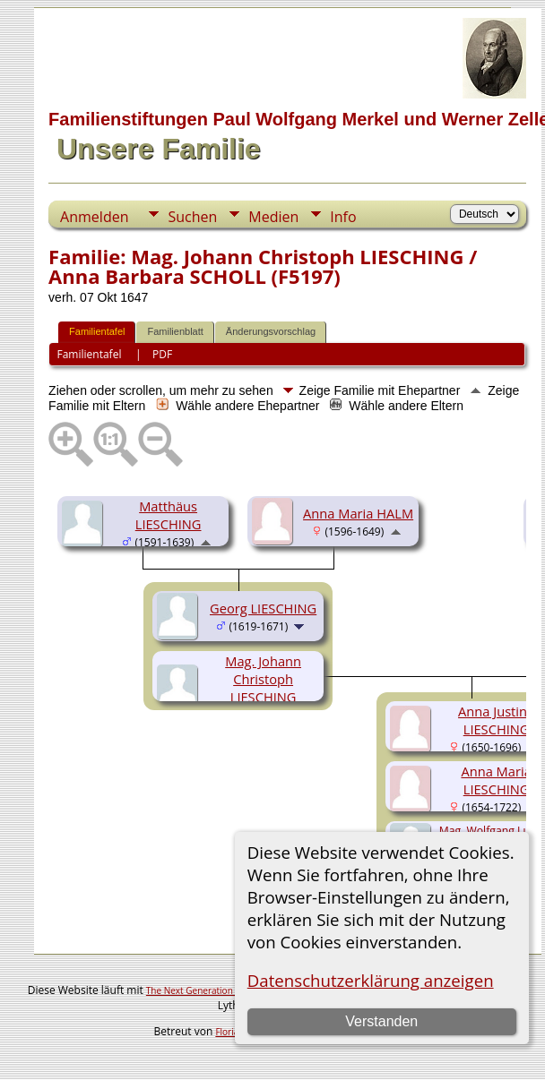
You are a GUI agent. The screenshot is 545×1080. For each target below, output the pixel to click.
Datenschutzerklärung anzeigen (370, 980)
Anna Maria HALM (358, 513)
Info (343, 217)
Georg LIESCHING (263, 608)
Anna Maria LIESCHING (496, 780)
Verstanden (381, 1021)
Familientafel (97, 331)
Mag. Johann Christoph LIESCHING (263, 679)
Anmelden (94, 217)
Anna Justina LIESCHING (496, 720)
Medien (273, 217)
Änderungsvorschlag (271, 331)
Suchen (192, 217)
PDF (162, 354)
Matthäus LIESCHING (168, 515)
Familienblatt (175, 331)
